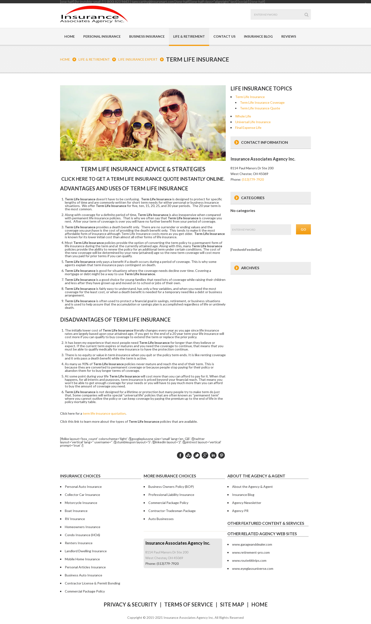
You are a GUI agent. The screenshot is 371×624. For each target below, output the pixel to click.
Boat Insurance (76, 511)
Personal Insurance (102, 36)
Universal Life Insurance (253, 122)
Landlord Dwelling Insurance (86, 551)
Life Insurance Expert (138, 59)
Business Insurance (147, 36)
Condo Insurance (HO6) (82, 535)
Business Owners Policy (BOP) (171, 487)
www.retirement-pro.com (251, 552)
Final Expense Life (248, 128)
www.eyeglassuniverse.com (252, 568)
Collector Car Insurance (82, 495)
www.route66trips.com (249, 560)
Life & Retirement (189, 36)
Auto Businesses (161, 519)
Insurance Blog (258, 36)
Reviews (288, 36)
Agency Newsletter (246, 503)
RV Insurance (75, 519)
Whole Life (243, 116)
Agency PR (240, 511)
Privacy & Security (130, 604)
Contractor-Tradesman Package (172, 511)
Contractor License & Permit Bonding (92, 583)
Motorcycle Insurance (81, 503)
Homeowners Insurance (82, 527)
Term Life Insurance (250, 97)
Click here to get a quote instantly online (142, 179)
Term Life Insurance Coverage (262, 102)
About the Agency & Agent (252, 487)
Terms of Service (188, 604)
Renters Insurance (79, 543)
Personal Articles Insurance (85, 567)
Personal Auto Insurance (83, 487)
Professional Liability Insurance (171, 495)
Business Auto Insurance (83, 575)
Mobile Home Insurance (82, 559)
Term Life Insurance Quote (260, 108)
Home (69, 36)
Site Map (232, 604)
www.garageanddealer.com (252, 544)
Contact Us (224, 36)
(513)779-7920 (253, 179)
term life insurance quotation (104, 413)
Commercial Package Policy (168, 503)
